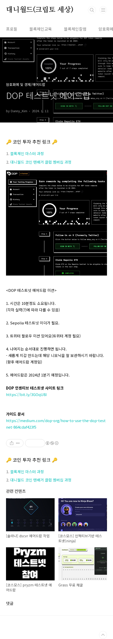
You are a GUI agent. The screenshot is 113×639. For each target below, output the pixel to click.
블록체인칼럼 (75, 29)
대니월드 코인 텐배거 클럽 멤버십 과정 (40, 162)
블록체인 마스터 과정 (27, 153)
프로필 (11, 29)
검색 (92, 10)
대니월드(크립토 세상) (39, 10)
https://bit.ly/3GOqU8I (26, 394)
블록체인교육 (40, 29)
